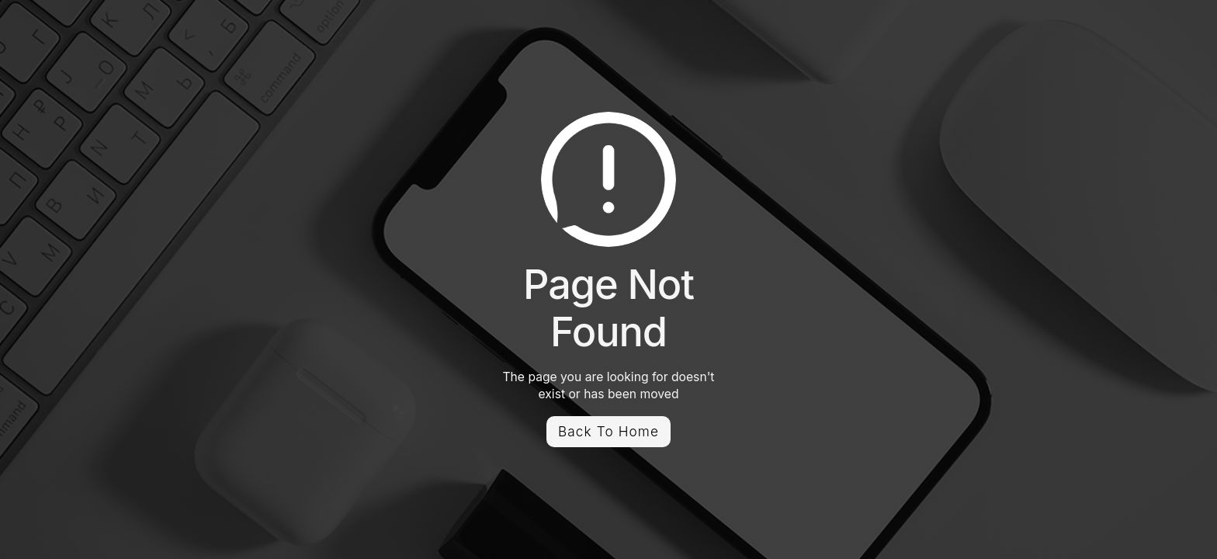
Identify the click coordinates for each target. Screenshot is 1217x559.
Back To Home (608, 431)
